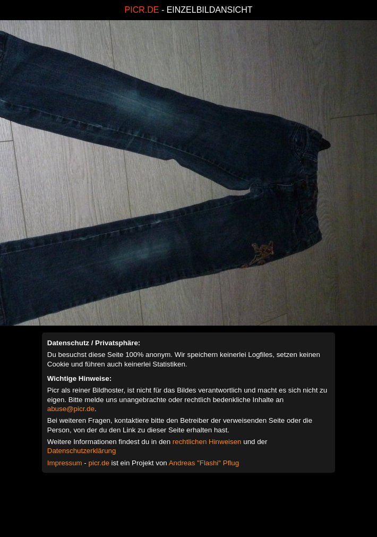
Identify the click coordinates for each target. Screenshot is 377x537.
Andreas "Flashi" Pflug (204, 463)
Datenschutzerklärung (81, 451)
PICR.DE (142, 9)
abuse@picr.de (71, 409)
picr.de (99, 463)
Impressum (64, 463)
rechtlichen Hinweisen (207, 442)
